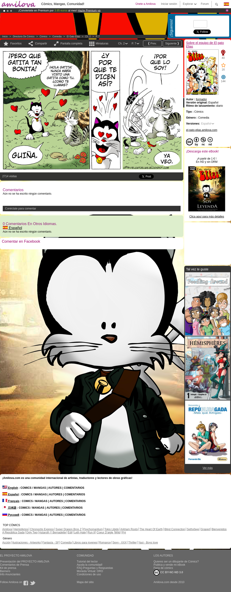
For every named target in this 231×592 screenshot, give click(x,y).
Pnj (124, 532)
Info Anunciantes (10, 574)
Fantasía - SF (50, 542)
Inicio (5, 36)
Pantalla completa (71, 43)
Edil (70, 532)
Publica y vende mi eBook (169, 564)
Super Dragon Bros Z (68, 529)
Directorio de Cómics (23, 36)
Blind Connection (174, 529)
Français (10, 501)
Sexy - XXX (119, 542)
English (10, 487)
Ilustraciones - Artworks (26, 542)
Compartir (41, 43)
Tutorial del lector (87, 561)
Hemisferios (21, 529)
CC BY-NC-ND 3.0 (168, 573)
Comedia (57, 36)
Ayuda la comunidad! (89, 564)
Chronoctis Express (42, 529)
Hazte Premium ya (89, 10)
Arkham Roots (129, 529)
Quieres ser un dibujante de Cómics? (176, 561)
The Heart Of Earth (151, 529)
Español (12, 228)
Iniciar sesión (169, 3)
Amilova (7, 529)
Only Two (32, 532)
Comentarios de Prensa (14, 564)
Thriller (132, 542)
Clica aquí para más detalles (206, 216)
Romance (105, 542)
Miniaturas (102, 43)
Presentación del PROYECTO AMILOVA (24, 561)
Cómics (44, 36)
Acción (6, 542)
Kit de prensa (8, 568)
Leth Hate (80, 532)
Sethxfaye (193, 529)
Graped (205, 529)
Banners (5, 571)
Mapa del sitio (85, 582)
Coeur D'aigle (105, 532)
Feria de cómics (163, 568)
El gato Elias (73, 36)
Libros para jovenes (85, 542)
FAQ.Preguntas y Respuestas (95, 568)
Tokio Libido (111, 529)
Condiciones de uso (89, 574)
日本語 (9, 507)
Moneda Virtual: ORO (90, 571)
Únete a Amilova (145, 3)
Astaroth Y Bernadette (52, 532)
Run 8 (91, 532)
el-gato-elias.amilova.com (201, 130)
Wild (117, 532)
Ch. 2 (88, 36)
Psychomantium (93, 529)
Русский (10, 514)
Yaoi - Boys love (148, 542)
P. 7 (98, 36)
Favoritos (16, 43)
